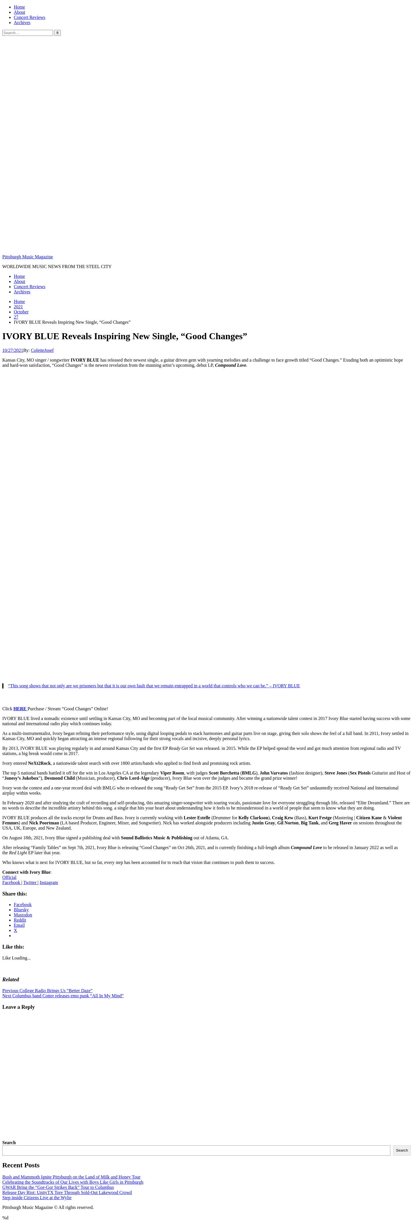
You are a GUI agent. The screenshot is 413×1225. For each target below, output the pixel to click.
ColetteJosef (42, 350)
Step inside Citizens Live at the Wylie (36, 1197)
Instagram (49, 882)
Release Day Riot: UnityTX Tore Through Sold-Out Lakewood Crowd (67, 1192)
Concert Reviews (29, 17)
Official (9, 877)
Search (9, 1142)
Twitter (30, 882)
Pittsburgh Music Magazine (27, 256)
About (19, 12)
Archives (22, 22)
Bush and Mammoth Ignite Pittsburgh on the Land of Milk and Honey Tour (71, 1177)
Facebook (11, 882)
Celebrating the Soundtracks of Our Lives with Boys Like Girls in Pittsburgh (72, 1182)
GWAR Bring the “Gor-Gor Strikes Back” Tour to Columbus (58, 1187)
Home (19, 7)
